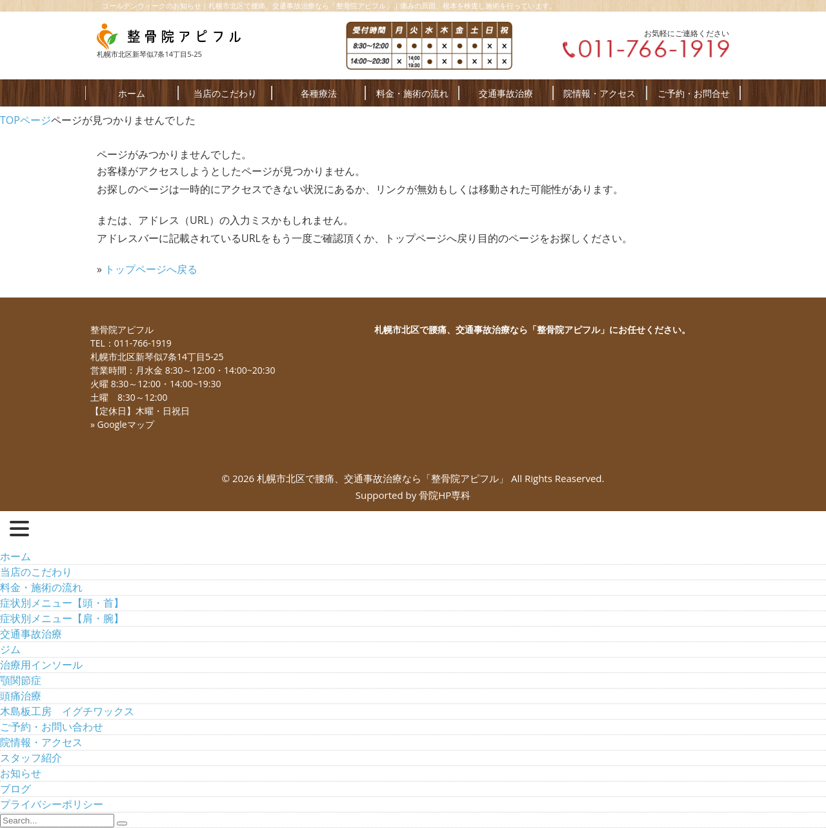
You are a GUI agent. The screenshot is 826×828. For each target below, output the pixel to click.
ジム (10, 649)
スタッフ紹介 (31, 758)
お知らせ (20, 773)
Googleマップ (125, 424)
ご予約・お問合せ (694, 93)
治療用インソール (41, 665)
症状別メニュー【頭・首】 (62, 603)
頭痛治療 (20, 696)
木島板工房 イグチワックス (67, 711)
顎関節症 (20, 680)
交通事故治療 (506, 93)
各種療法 (319, 93)
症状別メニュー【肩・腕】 (62, 618)
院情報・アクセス (599, 93)
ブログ (15, 789)
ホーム (131, 93)
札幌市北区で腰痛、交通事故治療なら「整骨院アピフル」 (383, 478)
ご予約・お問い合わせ (51, 727)
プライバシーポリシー (51, 804)
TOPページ (25, 120)
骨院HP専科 (444, 495)
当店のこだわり (225, 93)
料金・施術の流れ (412, 93)
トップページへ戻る (151, 269)
